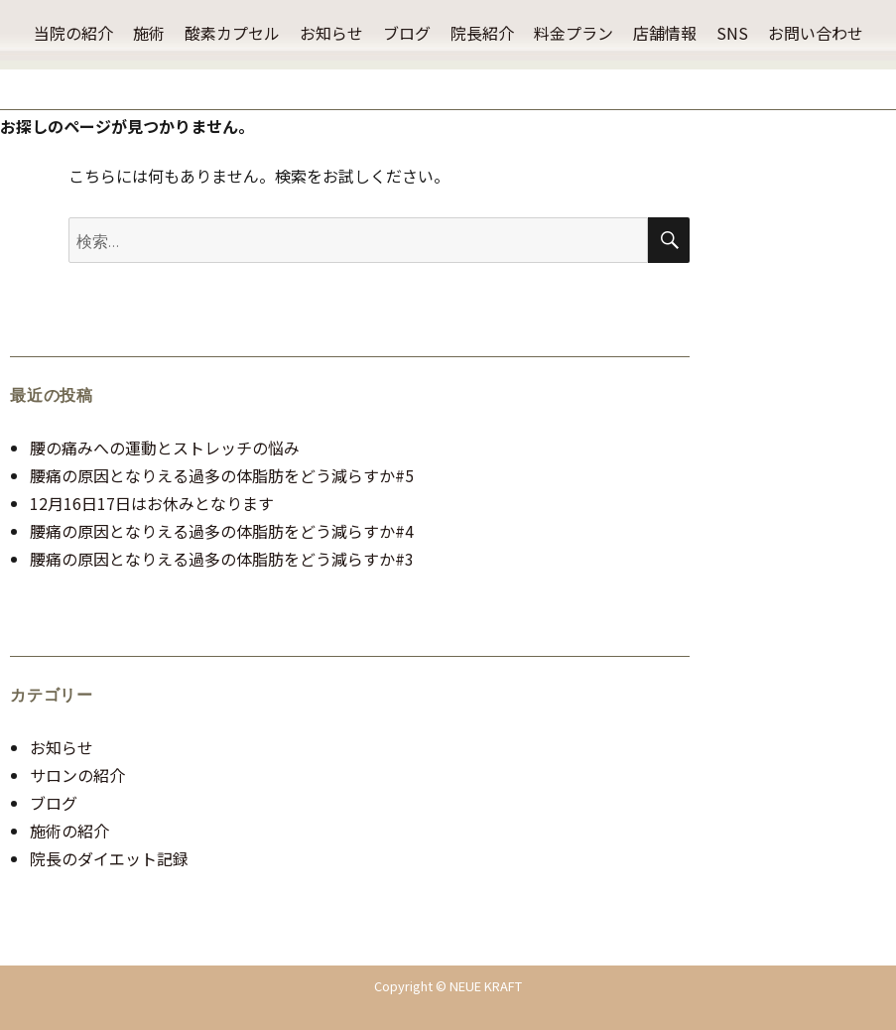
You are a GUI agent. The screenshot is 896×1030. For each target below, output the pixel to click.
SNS (732, 33)
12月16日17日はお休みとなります (152, 503)
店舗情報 (665, 33)
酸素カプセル (232, 33)
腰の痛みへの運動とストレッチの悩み (165, 447)
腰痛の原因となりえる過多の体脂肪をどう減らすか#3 (222, 559)
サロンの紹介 (77, 775)
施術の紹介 (69, 830)
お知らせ (331, 33)
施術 (149, 33)
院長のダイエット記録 (109, 858)
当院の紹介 (73, 33)
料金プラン (573, 33)
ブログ (407, 33)
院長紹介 (482, 33)
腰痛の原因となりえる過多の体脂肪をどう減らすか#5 (222, 475)
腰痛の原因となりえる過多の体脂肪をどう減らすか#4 (222, 531)
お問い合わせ (815, 33)
